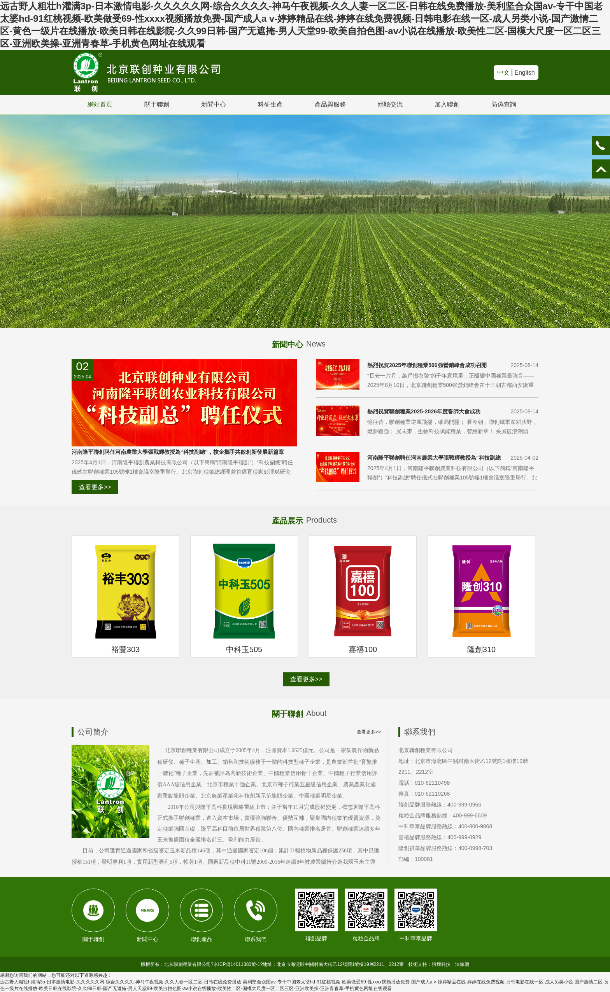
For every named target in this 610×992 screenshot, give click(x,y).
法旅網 (462, 964)
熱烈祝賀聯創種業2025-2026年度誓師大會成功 (423, 411)
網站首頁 (100, 104)
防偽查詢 (503, 104)
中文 (503, 72)
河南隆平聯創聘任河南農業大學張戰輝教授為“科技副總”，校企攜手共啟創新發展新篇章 (178, 452)
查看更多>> (95, 487)
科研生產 (270, 104)
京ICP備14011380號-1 (237, 964)
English (524, 72)
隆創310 (481, 649)
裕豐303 (125, 649)
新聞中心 (213, 104)
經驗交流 (390, 104)
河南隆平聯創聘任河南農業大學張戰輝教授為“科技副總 (434, 458)
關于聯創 (156, 104)
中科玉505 (244, 649)
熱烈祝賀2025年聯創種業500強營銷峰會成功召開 (427, 365)
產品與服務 (330, 104)
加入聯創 (447, 104)
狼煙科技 (441, 964)
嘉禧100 (363, 649)
